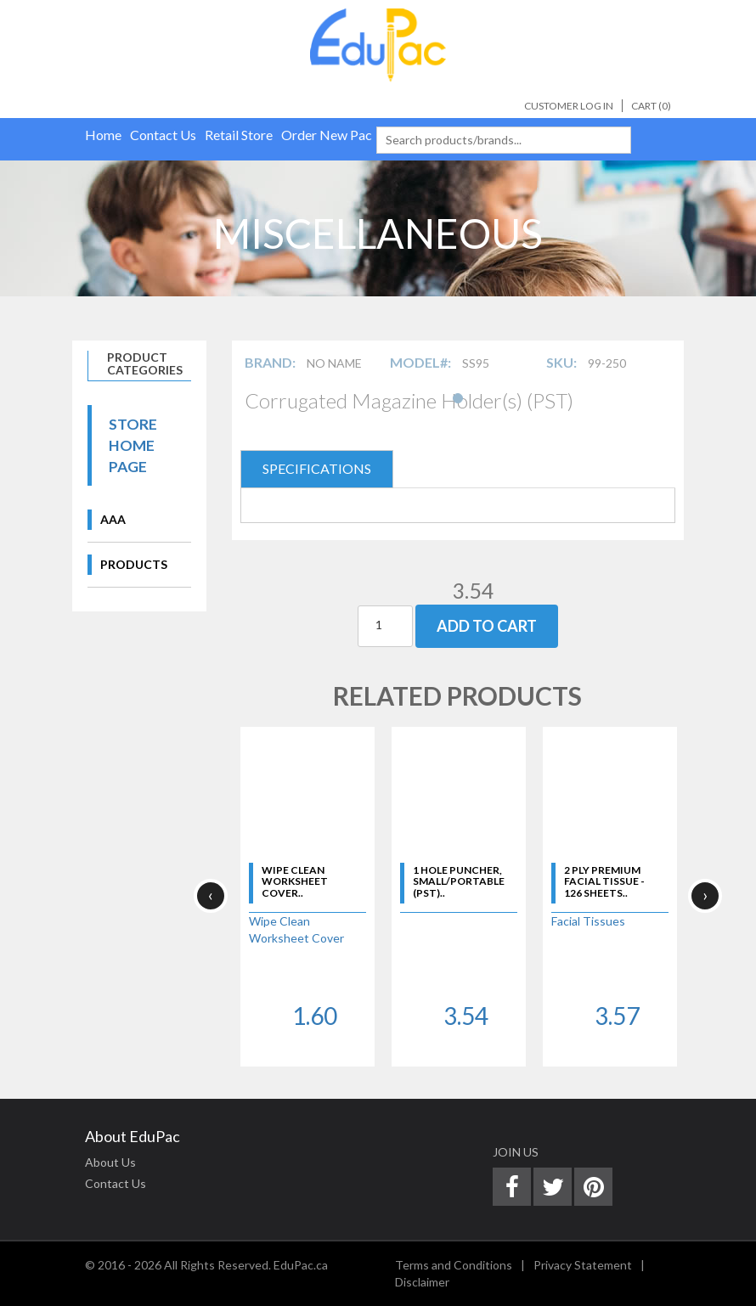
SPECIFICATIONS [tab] (316, 468)
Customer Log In (568, 105)
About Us (110, 1162)
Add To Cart (487, 625)
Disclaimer (422, 1282)
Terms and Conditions (453, 1265)
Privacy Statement (582, 1265)
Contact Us (115, 1183)
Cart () (651, 105)
